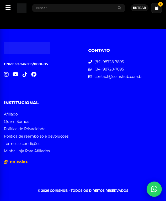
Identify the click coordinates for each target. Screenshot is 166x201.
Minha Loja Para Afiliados (27, 151)
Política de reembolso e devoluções (36, 136)
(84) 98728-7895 (109, 61)
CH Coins (16, 162)
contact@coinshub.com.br (118, 76)
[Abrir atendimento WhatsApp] (154, 189)
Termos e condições (22, 143)
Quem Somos (16, 121)
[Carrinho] (156, 8)
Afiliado (11, 114)
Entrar (139, 7)
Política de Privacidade (25, 129)
